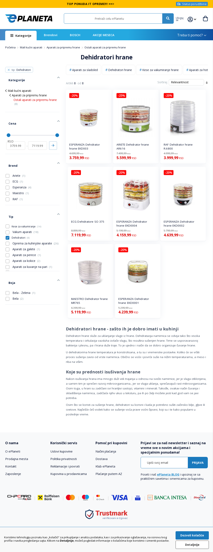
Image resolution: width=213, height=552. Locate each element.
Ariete (15, 158)
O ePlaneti (12, 451)
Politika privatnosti (63, 459)
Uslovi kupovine (61, 451)
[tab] (25, 443)
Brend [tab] (9, 150)
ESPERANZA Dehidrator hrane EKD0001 (133, 301)
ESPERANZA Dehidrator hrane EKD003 (84, 146)
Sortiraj (162, 82)
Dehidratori (21, 215)
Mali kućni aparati (31, 47)
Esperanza (18, 170)
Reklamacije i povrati (65, 466)
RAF (14, 182)
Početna (10, 47)
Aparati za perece (23, 233)
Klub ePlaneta (105, 466)
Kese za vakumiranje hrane (160, 70)
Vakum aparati (22, 210)
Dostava (101, 459)
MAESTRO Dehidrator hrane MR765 (89, 301)
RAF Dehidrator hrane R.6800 (178, 146)
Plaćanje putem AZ (108, 474)
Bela (15, 271)
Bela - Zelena (20, 265)
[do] (37, 133)
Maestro (17, 176)
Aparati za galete (23, 227)
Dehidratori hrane (120, 70)
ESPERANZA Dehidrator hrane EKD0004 (131, 223)
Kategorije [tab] (12, 77)
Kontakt (10, 466)
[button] (182, 18)
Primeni (53, 133)
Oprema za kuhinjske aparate (32, 221)
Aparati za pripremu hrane (64, 47)
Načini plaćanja (105, 451)
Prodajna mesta (16, 459)
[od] (15, 133)
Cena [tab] (8, 115)
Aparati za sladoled (85, 70)
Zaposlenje (13, 474)
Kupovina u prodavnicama (68, 474)
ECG (14, 164)
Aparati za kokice (23, 239)
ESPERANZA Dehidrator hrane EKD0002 (179, 223)
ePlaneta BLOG (168, 474)
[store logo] (28, 18)
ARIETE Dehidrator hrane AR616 (132, 146)
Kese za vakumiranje (26, 204)
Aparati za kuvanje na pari (29, 244)
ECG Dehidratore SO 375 (87, 221)
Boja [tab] (8, 257)
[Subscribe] (198, 462)
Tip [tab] (7, 196)
